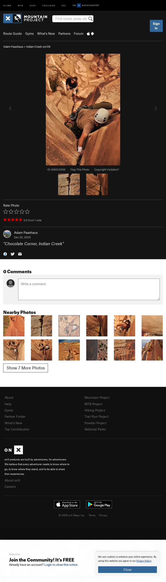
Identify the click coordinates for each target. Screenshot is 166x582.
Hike (33, 5)
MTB (20, 5)
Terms (92, 515)
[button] (5, 253)
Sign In (156, 26)
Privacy (103, 515)
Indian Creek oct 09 (38, 46)
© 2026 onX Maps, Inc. (72, 515)
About (9, 397)
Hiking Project (95, 410)
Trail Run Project (97, 416)
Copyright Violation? (106, 169)
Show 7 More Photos (25, 367)
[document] (127, 564)
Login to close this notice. (61, 564)
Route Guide (12, 33)
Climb (7, 5)
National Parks (95, 429)
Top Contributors (17, 429)
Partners (64, 33)
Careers (10, 486)
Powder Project (95, 423)
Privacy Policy (143, 561)
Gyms (29, 33)
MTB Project (93, 404)
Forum (78, 33)
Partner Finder (15, 416)
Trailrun (48, 5)
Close (127, 569)
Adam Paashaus (13, 46)
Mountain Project (97, 397)
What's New (46, 33)
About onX (12, 480)
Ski (64, 5)
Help (8, 404)
